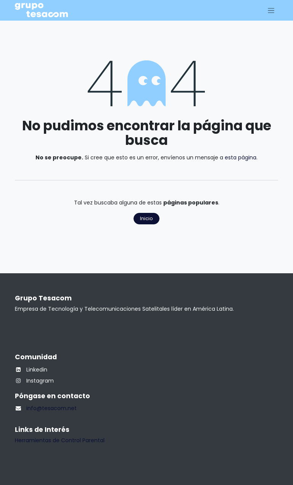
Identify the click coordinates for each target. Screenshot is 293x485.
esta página (240, 157)
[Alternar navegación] (271, 10)
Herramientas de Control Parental (60, 440)
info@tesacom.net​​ (51, 408)
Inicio (146, 218)
